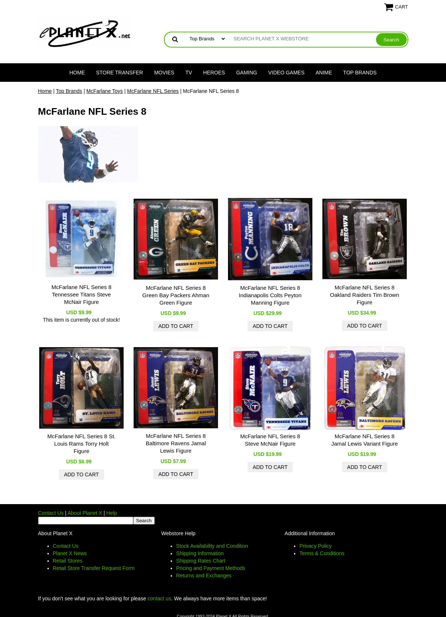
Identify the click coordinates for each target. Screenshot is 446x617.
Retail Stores (68, 561)
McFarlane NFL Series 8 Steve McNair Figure (270, 440)
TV (188, 73)
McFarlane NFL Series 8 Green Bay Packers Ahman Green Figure (175, 295)
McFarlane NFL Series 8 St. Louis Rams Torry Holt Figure (81, 443)
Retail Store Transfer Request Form (94, 568)
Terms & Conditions (321, 553)
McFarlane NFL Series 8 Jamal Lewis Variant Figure (364, 440)
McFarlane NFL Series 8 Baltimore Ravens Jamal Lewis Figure (176, 443)
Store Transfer (119, 73)
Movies (164, 73)
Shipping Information (200, 553)
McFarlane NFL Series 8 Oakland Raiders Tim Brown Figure (364, 294)
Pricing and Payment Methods (210, 568)
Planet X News (70, 553)
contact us (159, 598)
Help (111, 513)
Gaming (246, 73)
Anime (324, 73)
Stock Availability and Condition (212, 546)
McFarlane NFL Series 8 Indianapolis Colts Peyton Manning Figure (270, 295)
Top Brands (360, 73)
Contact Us (51, 513)
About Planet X (84, 513)
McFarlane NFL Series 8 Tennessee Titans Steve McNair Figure (81, 294)
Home (77, 73)
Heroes (214, 73)
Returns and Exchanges (203, 576)
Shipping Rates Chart (200, 561)
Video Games (286, 73)
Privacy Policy (315, 546)
